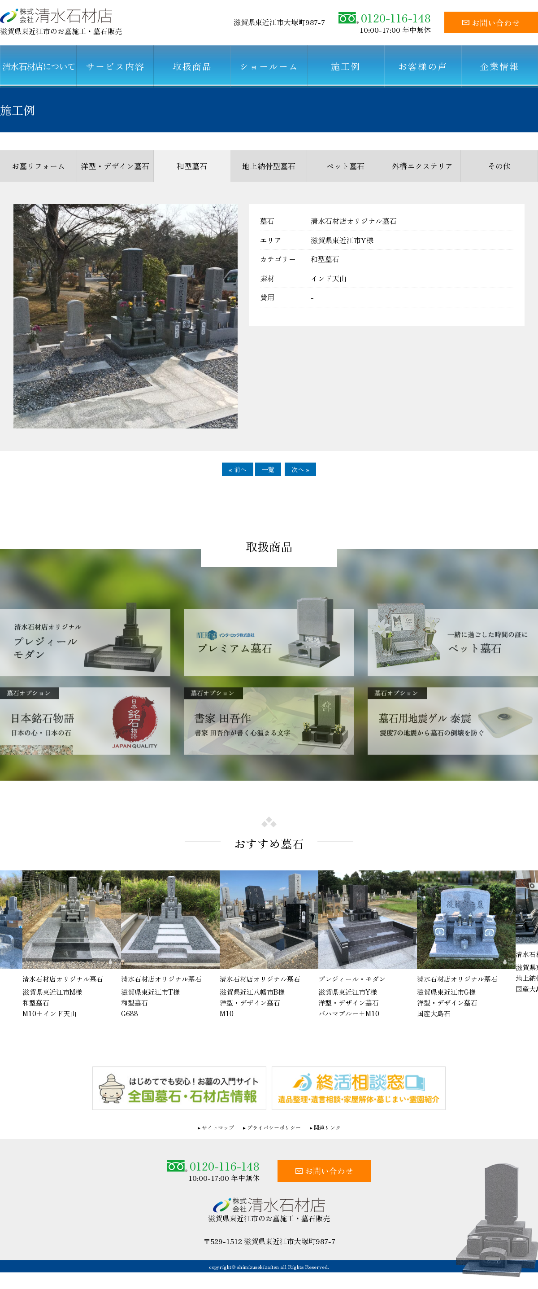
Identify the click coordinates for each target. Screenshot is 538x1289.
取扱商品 (192, 66)
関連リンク (327, 1128)
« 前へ (238, 469)
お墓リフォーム (38, 165)
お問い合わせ (491, 22)
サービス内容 (115, 66)
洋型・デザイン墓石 (115, 165)
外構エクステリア (422, 165)
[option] (269, 945)
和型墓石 (192, 165)
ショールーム (269, 66)
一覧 (268, 469)
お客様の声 (422, 66)
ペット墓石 (345, 165)
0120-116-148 (384, 18)
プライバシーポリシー (274, 1128)
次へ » (300, 469)
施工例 (345, 66)
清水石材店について (38, 66)
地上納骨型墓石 (268, 165)
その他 (499, 165)
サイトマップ (218, 1128)
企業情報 (499, 66)
